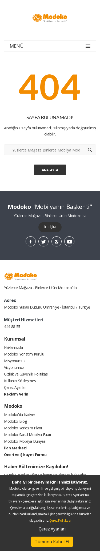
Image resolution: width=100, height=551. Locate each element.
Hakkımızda (13, 347)
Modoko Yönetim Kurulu (24, 354)
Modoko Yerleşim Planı (23, 427)
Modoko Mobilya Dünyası (25, 441)
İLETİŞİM (49, 227)
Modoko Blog (15, 421)
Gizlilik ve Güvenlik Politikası (26, 374)
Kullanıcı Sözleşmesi (20, 380)
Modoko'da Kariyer (19, 414)
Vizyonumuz (14, 367)
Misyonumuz (14, 360)
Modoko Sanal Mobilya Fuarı (27, 434)
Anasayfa (50, 170)
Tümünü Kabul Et (52, 542)
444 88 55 (12, 326)
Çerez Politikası (60, 520)
